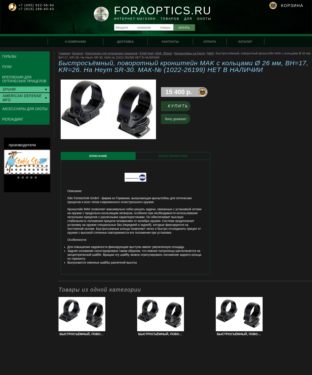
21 (7, 174)
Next (43, 161)
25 (25, 174)
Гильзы (9, 56)
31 (18, 177)
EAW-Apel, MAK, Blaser (156, 53)
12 (12, 170)
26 (29, 174)
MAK (210, 53)
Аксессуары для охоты (24, 109)
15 (25, 170)
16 (29, 170)
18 (38, 170)
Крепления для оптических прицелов (111, 53)
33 (27, 177)
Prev (11, 161)
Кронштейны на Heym (189, 53)
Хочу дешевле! (176, 119)
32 (23, 177)
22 (12, 174)
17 (33, 170)
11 (7, 170)
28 (38, 174)
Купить (178, 106)
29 (42, 174)
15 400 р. (178, 91)
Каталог (77, 53)
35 (36, 177)
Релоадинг (12, 119)
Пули (6, 67)
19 (42, 170)
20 (47, 170)
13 (16, 170)
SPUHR (9, 89)
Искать (184, 27)
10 (47, 166)
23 (16, 174)
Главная (64, 53)
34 (31, 177)
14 (21, 170)
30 (47, 174)
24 (21, 174)
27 (33, 174)
